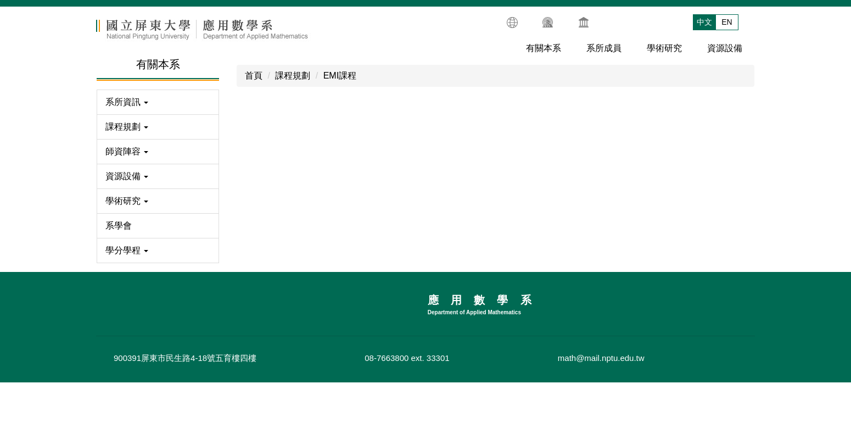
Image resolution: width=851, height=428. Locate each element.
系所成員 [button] (604, 51)
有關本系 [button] (543, 51)
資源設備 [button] (724, 51)
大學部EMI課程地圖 (285, 290)
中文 (704, 23)
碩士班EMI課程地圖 (551, 290)
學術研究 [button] (664, 51)
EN (726, 23)
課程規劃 (292, 79)
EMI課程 (339, 79)
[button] (158, 105)
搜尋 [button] (748, 20)
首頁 (253, 79)
